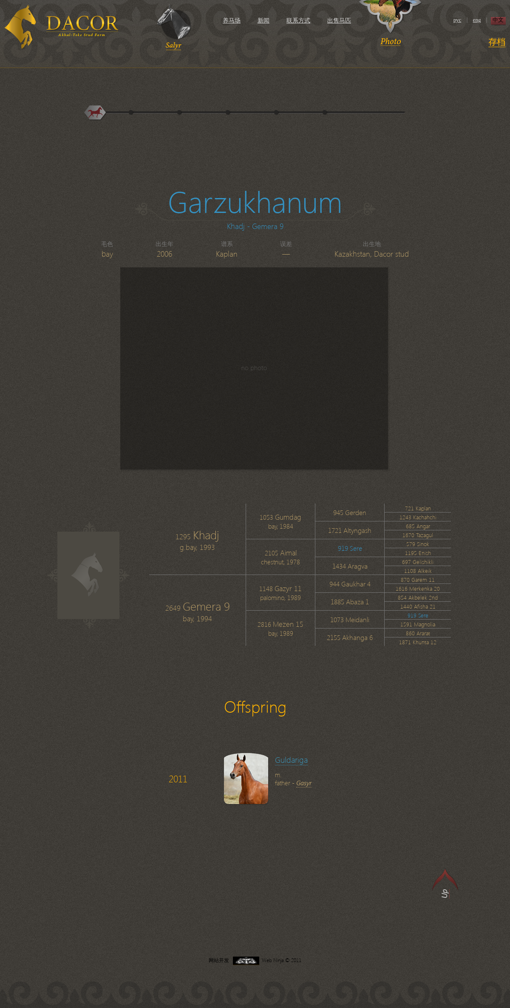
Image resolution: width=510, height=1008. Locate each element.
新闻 (263, 20)
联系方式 (298, 20)
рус (457, 20)
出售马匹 (339, 20)
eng (477, 20)
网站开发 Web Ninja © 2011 (255, 960)
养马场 (232, 20)
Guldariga (291, 759)
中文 (498, 20)
